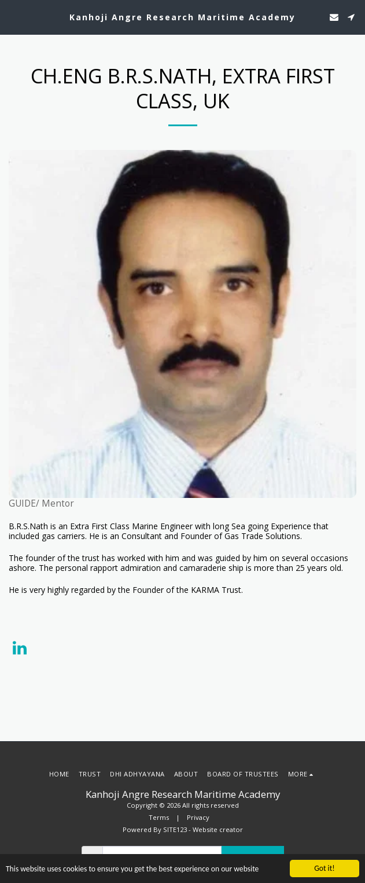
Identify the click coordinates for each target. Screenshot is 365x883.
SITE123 (175, 829)
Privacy (198, 817)
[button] (13, 16)
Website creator (218, 829)
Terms (159, 817)
